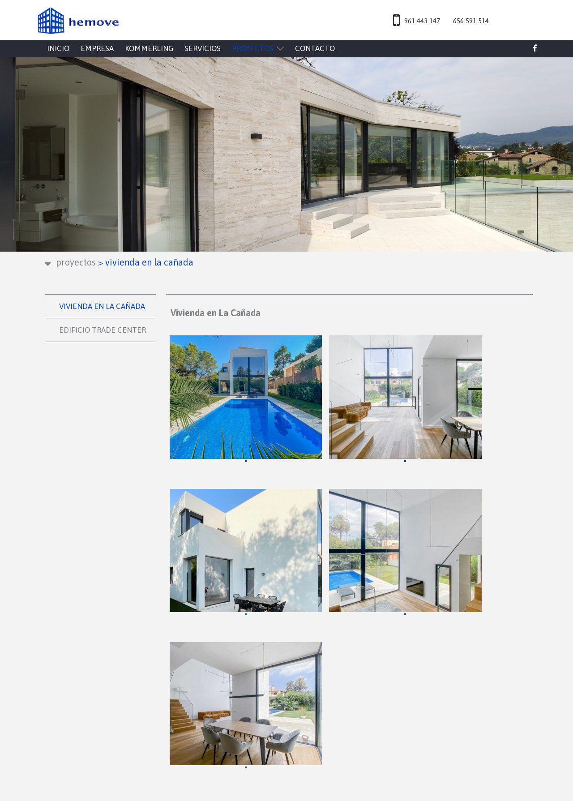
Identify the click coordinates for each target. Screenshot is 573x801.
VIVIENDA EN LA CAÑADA (102, 306)
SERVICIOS (202, 48)
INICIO (58, 48)
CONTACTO (315, 48)
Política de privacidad (405, 639)
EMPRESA (97, 48)
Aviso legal (385, 628)
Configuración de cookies (411, 661)
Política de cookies (399, 650)
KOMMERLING (149, 48)
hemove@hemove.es (118, 694)
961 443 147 (422, 21)
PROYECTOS (253, 48)
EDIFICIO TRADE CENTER (102, 330)
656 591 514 (471, 21)
